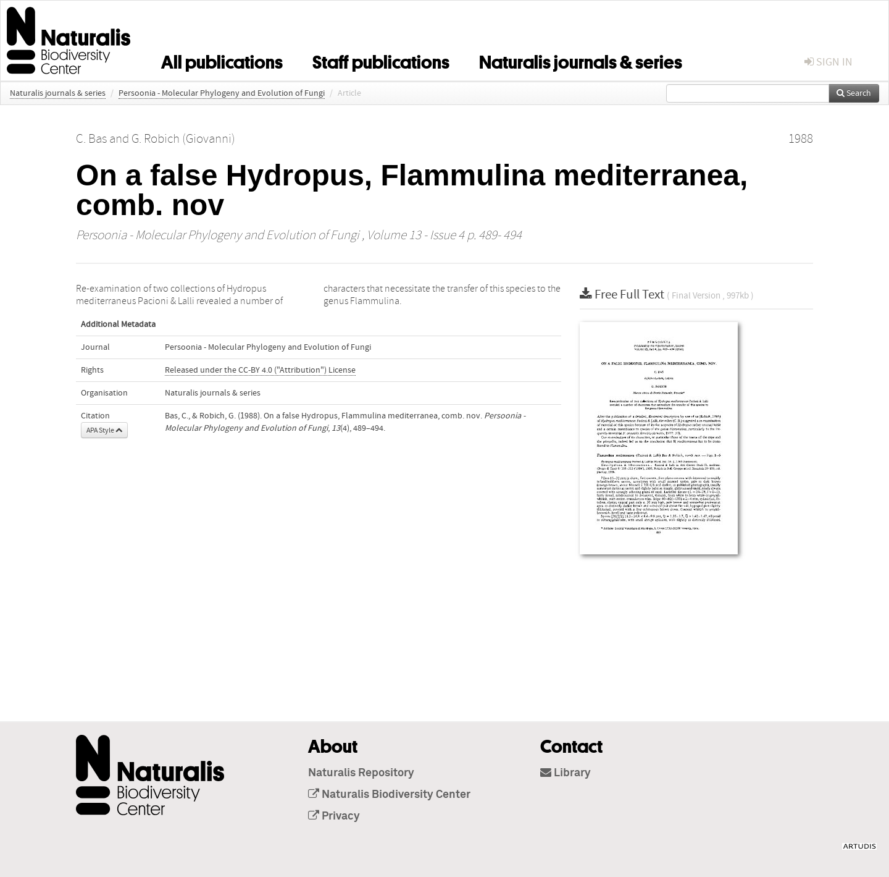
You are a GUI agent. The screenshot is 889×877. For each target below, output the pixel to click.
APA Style (104, 430)
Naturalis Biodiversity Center (389, 794)
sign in (828, 62)
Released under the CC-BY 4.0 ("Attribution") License (260, 370)
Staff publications (380, 60)
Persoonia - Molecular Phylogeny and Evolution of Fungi (222, 93)
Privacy (334, 816)
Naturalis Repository (361, 773)
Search (854, 93)
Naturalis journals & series (580, 60)
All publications (222, 60)
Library (565, 773)
